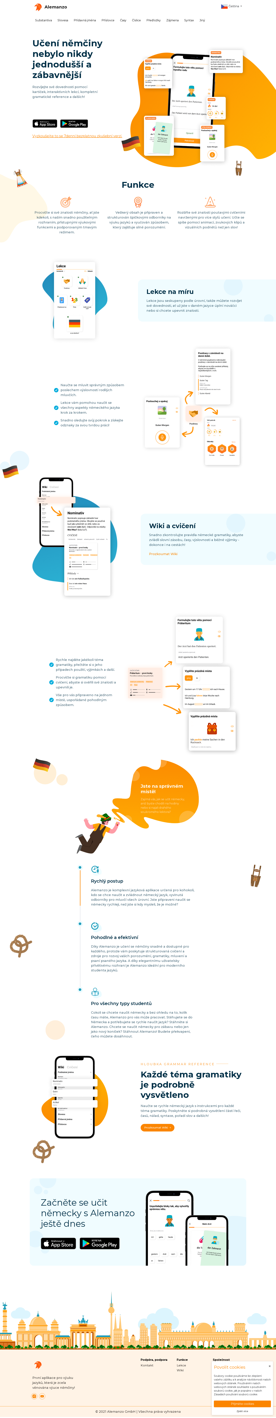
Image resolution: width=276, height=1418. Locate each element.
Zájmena (172, 20)
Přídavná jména (85, 20)
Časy (123, 20)
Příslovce (108, 20)
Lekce (182, 1365)
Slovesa (63, 20)
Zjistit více (242, 1410)
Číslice (136, 20)
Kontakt (147, 1365)
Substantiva (43, 20)
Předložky (153, 20)
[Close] (269, 1366)
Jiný (202, 20)
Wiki (180, 1370)
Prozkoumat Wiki (163, 554)
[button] (231, 6)
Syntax (189, 20)
